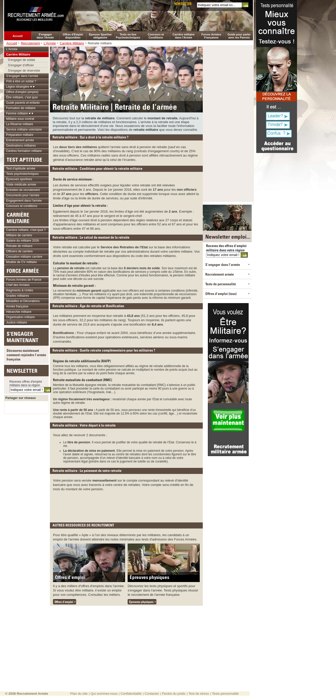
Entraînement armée (20, 140)
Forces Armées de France (23, 279)
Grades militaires (17, 296)
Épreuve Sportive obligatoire (100, 36)
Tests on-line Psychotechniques (128, 36)
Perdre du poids (173, 693)
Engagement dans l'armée (24, 200)
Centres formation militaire (24, 151)
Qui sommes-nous (104, 693)
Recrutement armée (219, 274)
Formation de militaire (20, 108)
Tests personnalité (225, 693)
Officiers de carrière (19, 251)
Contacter (152, 693)
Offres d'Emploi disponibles (73, 36)
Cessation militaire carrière (24, 257)
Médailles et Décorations (22, 301)
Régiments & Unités (19, 290)
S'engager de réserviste (24, 70)
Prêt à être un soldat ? (21, 81)
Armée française (17, 306)
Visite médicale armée (21, 184)
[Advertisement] (127, 505)
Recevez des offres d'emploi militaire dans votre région (226, 247)
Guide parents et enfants (22, 103)
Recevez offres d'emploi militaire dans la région (25, 383)
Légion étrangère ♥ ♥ (20, 86)
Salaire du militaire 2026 (22, 240)
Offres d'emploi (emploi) (22, 92)
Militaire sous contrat (20, 119)
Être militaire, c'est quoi (22, 97)
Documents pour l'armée (22, 195)
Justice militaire (16, 322)
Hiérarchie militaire (18, 312)
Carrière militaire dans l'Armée (184, 36)
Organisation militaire (20, 317)
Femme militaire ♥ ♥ (19, 113)
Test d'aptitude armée (20, 168)
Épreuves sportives (19, 179)
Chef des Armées (18, 285)
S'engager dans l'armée (22, 76)
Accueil (17, 35)
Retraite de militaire (19, 246)
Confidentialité (130, 693)
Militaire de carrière (19, 235)
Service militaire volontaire (24, 129)
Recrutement (30, 43)
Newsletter (183, 3)
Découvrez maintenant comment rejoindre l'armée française (26, 354)
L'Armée (50, 43)
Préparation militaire (19, 135)
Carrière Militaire (72, 43)
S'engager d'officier (21, 65)
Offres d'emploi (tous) (221, 293)
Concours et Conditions (156, 36)
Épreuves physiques (149, 577)
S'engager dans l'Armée (45, 36)
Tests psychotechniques (22, 174)
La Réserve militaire (19, 124)
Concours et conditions (21, 206)
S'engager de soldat (21, 60)
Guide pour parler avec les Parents (239, 36)
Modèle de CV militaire (21, 262)
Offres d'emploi (70, 577)
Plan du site (79, 693)
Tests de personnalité (220, 284)
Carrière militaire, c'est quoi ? (26, 230)
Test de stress (199, 693)
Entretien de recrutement (23, 190)
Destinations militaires (21, 145)
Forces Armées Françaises (211, 36)
